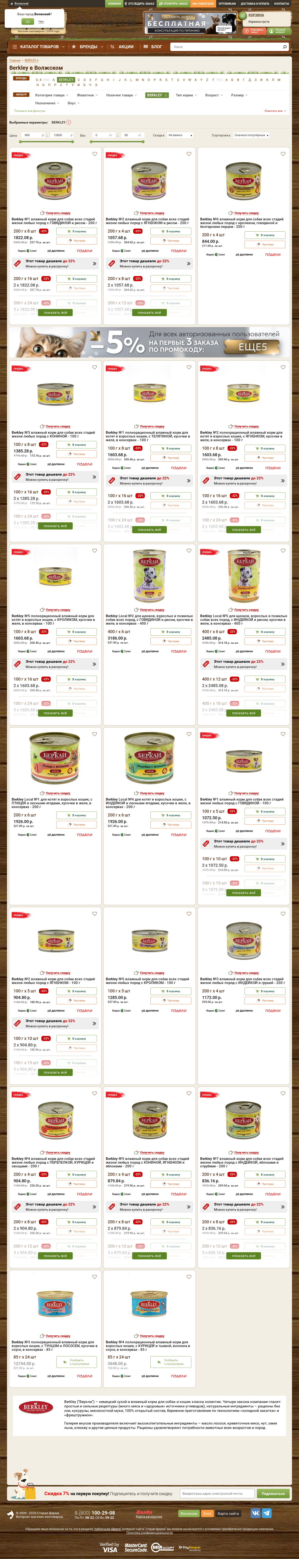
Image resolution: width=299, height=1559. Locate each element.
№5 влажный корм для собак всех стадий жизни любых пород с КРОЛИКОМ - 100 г (147, 981)
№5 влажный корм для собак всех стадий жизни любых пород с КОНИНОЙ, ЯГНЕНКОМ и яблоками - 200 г (147, 1162)
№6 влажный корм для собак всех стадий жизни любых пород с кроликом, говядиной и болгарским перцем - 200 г (242, 223)
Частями (79, 240)
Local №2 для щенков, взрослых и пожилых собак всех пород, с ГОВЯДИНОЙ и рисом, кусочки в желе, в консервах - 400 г (149, 619)
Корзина (256, 15)
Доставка (255, 3)
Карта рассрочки (149, 1516)
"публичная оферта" (107, 1529)
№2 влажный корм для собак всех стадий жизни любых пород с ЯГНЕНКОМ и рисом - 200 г (147, 221)
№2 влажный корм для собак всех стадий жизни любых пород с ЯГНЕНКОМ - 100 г (53, 981)
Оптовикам (227, 3)
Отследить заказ (141, 3)
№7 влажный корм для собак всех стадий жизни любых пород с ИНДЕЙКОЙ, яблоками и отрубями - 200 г (242, 1162)
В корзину (79, 231)
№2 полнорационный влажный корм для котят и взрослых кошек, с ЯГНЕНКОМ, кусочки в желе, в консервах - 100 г (241, 436)
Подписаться (273, 1493)
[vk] (254, 1513)
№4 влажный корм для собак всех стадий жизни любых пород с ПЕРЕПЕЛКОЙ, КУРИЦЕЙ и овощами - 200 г (53, 1162)
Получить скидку (58, 213)
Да (28, 21)
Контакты (281, 3)
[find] (285, 47)
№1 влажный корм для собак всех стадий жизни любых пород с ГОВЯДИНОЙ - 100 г (242, 801)
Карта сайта (228, 1513)
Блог (156, 46)
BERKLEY (59, 122)
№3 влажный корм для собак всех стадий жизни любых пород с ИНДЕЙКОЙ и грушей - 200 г (242, 981)
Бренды (88, 46)
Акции (126, 46)
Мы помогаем (203, 3)
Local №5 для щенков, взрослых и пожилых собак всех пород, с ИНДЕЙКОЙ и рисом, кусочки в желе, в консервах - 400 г (243, 619)
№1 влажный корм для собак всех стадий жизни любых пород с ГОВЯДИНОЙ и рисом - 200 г (54, 221)
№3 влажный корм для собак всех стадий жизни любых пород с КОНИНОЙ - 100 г (53, 434)
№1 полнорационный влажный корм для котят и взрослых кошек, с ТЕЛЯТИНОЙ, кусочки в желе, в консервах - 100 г (148, 436)
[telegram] (266, 1513)
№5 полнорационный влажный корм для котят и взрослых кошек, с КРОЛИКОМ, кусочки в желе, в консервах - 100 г (53, 619)
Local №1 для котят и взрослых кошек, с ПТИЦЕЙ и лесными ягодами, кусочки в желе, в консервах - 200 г (52, 803)
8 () (105, 23)
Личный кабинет (280, 31)
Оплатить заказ (176, 3)
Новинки (114, 3)
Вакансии (189, 1513)
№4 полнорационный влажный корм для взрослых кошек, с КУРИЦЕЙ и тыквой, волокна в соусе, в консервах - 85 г (148, 1345)
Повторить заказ (257, 31)
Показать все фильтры (29, 111)
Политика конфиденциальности (149, 1532)
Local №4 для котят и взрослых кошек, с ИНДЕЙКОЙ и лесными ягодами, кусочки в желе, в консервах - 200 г (148, 803)
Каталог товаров (39, 46)
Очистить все (273, 111)
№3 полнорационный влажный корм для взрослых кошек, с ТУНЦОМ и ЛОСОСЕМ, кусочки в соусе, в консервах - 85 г (55, 1345)
